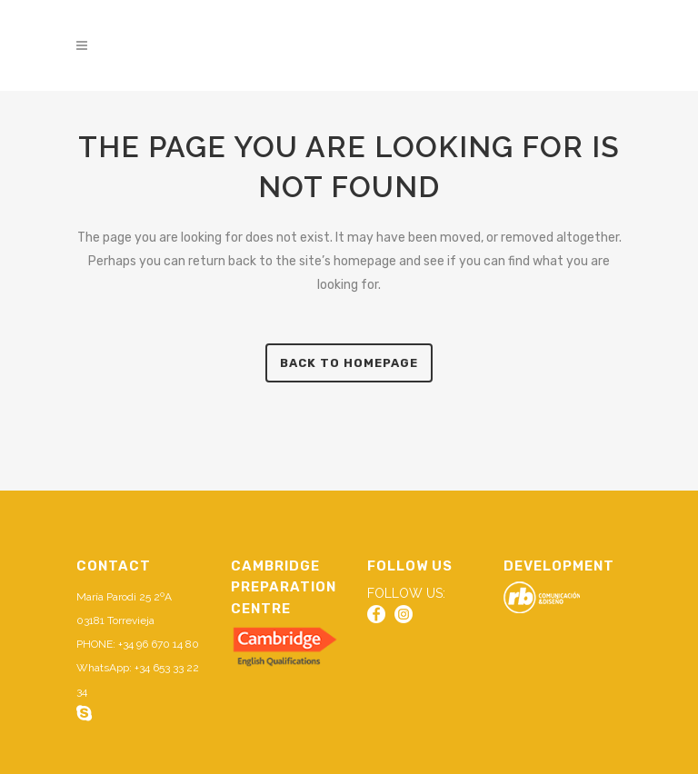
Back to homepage (349, 363)
